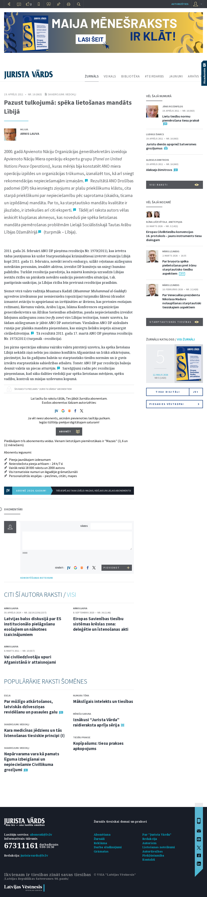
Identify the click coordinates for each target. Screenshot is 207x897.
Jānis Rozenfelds (172, 106)
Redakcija (149, 839)
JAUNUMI (176, 76)
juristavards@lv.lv (34, 855)
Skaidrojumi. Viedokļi (62, 94)
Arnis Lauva (29, 134)
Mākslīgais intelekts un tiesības (103, 701)
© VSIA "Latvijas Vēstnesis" (115, 874)
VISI (71, 594)
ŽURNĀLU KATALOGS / (170, 339)
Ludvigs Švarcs (155, 134)
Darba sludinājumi (108, 847)
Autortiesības (152, 851)
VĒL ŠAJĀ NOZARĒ (158, 202)
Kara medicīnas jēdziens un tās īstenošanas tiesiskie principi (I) (34, 732)
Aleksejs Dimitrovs (157, 159)
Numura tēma (81, 695)
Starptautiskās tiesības (174, 322)
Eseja (7, 695)
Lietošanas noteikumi (158, 847)
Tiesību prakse (81, 737)
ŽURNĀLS (92, 76)
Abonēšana (102, 834)
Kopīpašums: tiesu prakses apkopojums (98, 745)
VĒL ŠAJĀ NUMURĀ (158, 96)
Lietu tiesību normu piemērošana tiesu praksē (180, 118)
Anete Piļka (175, 221)
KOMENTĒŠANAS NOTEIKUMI (36, 577)
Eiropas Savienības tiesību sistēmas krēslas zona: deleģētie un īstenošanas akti (100, 624)
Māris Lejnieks (170, 251)
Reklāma (100, 843)
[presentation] (112, 557)
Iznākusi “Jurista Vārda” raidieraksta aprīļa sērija (96, 722)
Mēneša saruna (82, 713)
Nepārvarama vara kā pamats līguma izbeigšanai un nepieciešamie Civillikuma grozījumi (31, 761)
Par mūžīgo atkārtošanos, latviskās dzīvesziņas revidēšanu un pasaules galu (31, 707)
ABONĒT (65, 431)
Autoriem (149, 843)
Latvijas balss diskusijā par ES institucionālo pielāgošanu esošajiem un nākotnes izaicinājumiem (32, 626)
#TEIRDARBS (154, 76)
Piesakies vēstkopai (174, 404)
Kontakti (148, 859)
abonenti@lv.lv (41, 834)
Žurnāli (99, 839)
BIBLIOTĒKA (130, 76)
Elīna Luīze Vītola (156, 221)
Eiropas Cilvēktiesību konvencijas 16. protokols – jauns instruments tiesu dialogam (174, 236)
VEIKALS (110, 76)
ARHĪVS (193, 76)
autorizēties (179, 3)
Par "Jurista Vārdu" (156, 834)
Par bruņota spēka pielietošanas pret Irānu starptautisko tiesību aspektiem (179, 267)
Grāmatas (101, 851)
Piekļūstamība (153, 855)
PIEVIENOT (112, 567)
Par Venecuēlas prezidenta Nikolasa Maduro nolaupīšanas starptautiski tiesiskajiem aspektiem (181, 301)
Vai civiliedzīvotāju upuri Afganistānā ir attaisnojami (30, 659)
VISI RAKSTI (174, 184)
